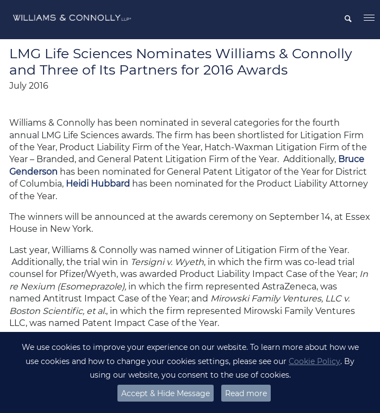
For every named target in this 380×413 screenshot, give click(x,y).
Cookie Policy (314, 361)
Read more (246, 393)
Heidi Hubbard (98, 183)
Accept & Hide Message (165, 393)
